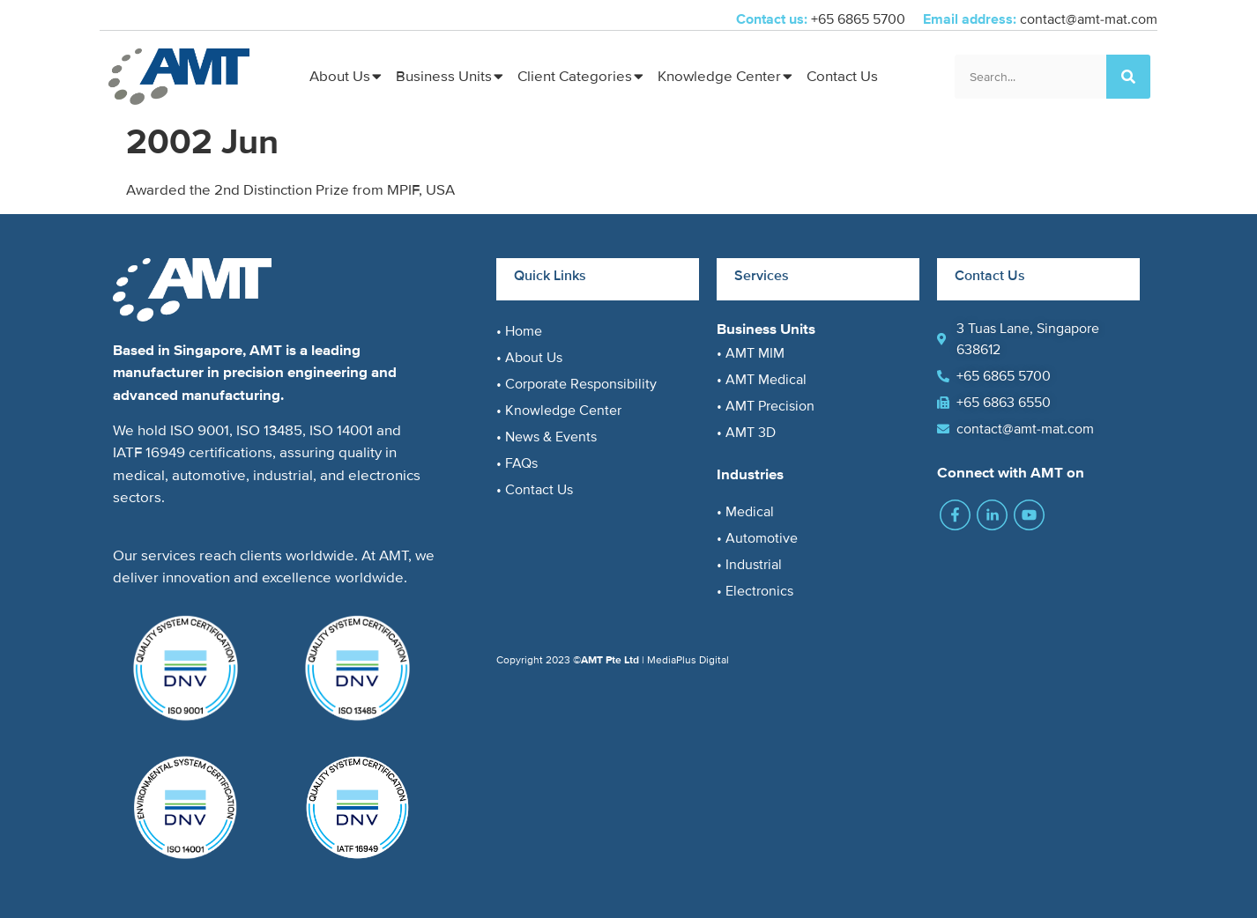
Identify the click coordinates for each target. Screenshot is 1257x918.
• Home (519, 331)
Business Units (444, 76)
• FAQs (517, 463)
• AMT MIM (751, 353)
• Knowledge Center (558, 410)
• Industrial (749, 565)
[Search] (1128, 77)
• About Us (529, 357)
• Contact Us (534, 490)
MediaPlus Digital (688, 660)
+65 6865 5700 (860, 19)
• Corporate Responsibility (576, 384)
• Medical (745, 512)
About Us (339, 76)
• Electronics (755, 591)
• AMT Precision (765, 406)
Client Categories (574, 76)
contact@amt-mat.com (1088, 19)
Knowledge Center (719, 76)
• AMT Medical (762, 380)
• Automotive (757, 538)
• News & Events (546, 437)
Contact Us (842, 76)
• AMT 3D (746, 432)
